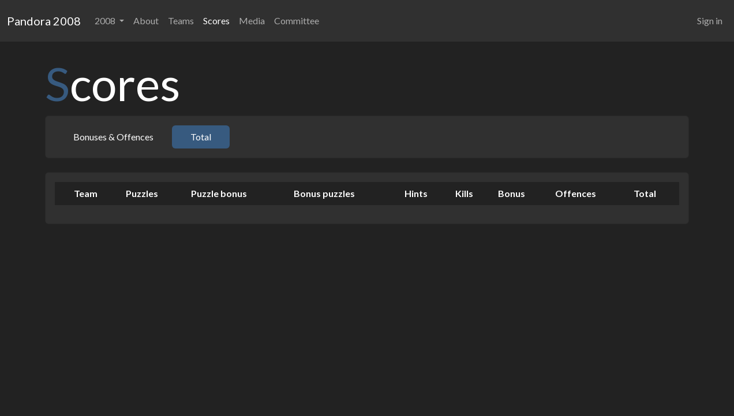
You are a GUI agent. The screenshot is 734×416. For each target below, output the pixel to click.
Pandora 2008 (44, 21)
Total (200, 136)
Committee (296, 20)
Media (252, 20)
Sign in (709, 20)
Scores (216, 20)
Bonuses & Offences (113, 136)
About (146, 20)
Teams (181, 20)
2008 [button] (106, 20)
